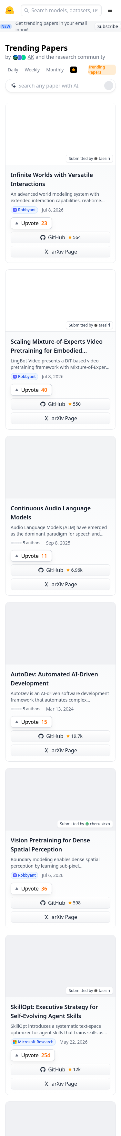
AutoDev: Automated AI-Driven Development (54, 678)
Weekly (32, 70)
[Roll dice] (108, 85)
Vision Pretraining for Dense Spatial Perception (50, 844)
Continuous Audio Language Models (51, 512)
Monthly (55, 70)
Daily (13, 70)
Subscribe (107, 26)
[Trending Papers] (73, 70)
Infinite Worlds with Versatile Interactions (52, 179)
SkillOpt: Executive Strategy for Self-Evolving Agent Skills (54, 1011)
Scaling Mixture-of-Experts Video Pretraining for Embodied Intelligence (57, 346)
